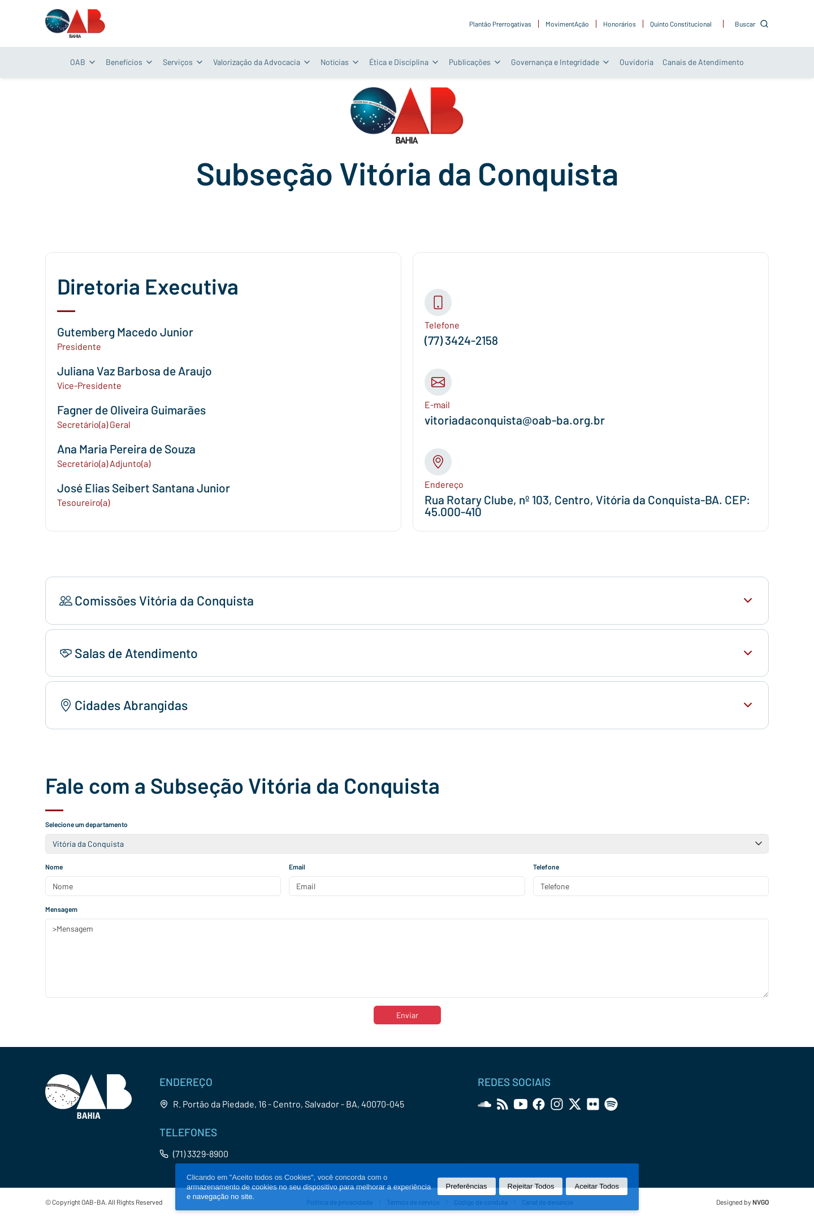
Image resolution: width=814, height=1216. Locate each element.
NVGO (760, 1202)
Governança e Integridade (560, 62)
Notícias (340, 62)
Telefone (546, 867)
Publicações (475, 62)
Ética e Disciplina (404, 62)
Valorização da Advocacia (262, 62)
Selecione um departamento (86, 824)
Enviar (407, 1015)
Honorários (619, 24)
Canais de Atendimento (703, 62)
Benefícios (130, 62)
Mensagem (61, 909)
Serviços (183, 62)
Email (297, 867)
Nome (54, 867)
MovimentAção (567, 24)
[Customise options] (752, 24)
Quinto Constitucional (681, 24)
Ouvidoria (636, 62)
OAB (83, 62)
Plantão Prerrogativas (500, 24)
